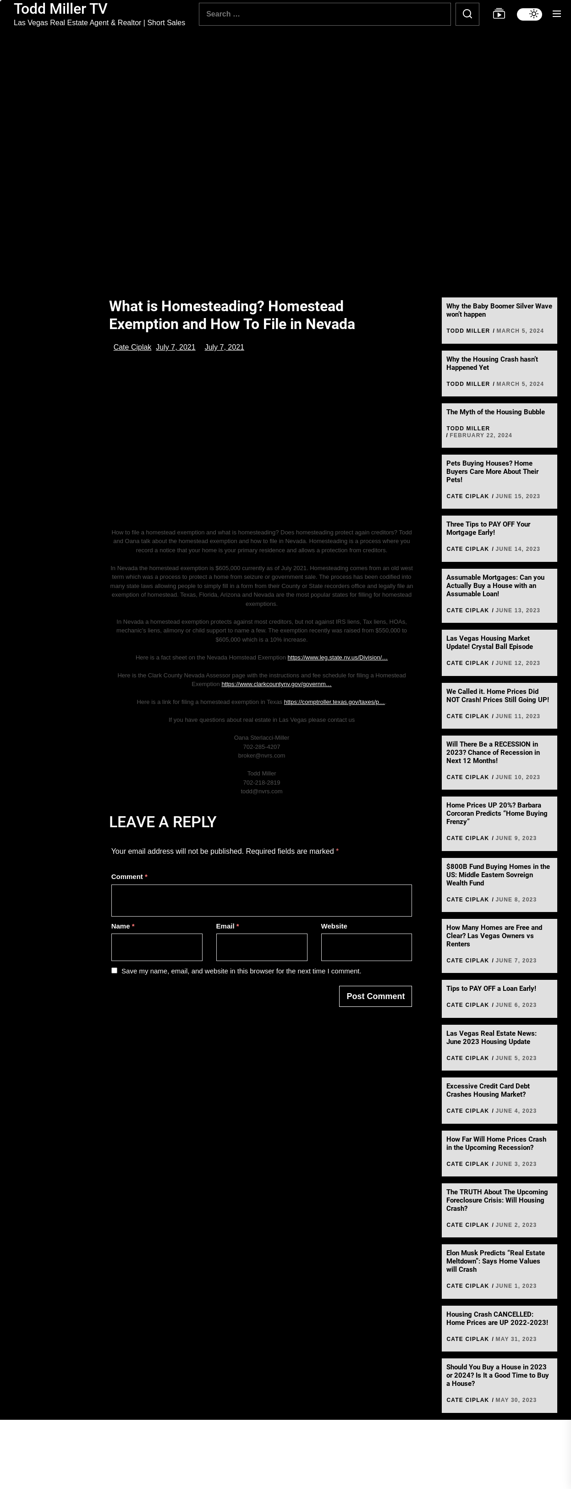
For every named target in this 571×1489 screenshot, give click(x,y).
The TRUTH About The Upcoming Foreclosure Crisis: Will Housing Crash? (497, 1200)
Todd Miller (468, 331)
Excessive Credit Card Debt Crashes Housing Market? (488, 1090)
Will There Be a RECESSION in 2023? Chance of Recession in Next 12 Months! (493, 752)
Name (123, 926)
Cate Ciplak (133, 347)
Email (227, 926)
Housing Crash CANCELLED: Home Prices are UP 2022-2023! (497, 1318)
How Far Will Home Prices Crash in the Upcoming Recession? (496, 1143)
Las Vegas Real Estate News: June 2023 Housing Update (491, 1037)
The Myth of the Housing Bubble (495, 412)
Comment (129, 876)
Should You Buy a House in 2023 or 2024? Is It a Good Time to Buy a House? (497, 1375)
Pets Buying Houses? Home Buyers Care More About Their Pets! (492, 471)
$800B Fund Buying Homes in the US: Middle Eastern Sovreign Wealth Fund (498, 875)
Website (334, 926)
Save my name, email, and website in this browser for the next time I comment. (241, 971)
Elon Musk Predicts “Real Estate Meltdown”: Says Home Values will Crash (495, 1261)
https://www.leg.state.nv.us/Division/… (338, 657)
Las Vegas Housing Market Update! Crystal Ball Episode (489, 642)
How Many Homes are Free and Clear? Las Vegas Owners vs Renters (494, 935)
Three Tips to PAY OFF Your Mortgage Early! (488, 528)
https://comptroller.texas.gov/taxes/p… (334, 701)
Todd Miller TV (61, 8)
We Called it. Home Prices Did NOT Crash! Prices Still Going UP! (497, 695)
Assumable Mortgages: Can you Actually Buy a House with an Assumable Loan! (495, 585)
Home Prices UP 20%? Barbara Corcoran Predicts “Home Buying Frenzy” (497, 813)
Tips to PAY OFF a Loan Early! (491, 988)
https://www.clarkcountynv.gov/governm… (276, 684)
